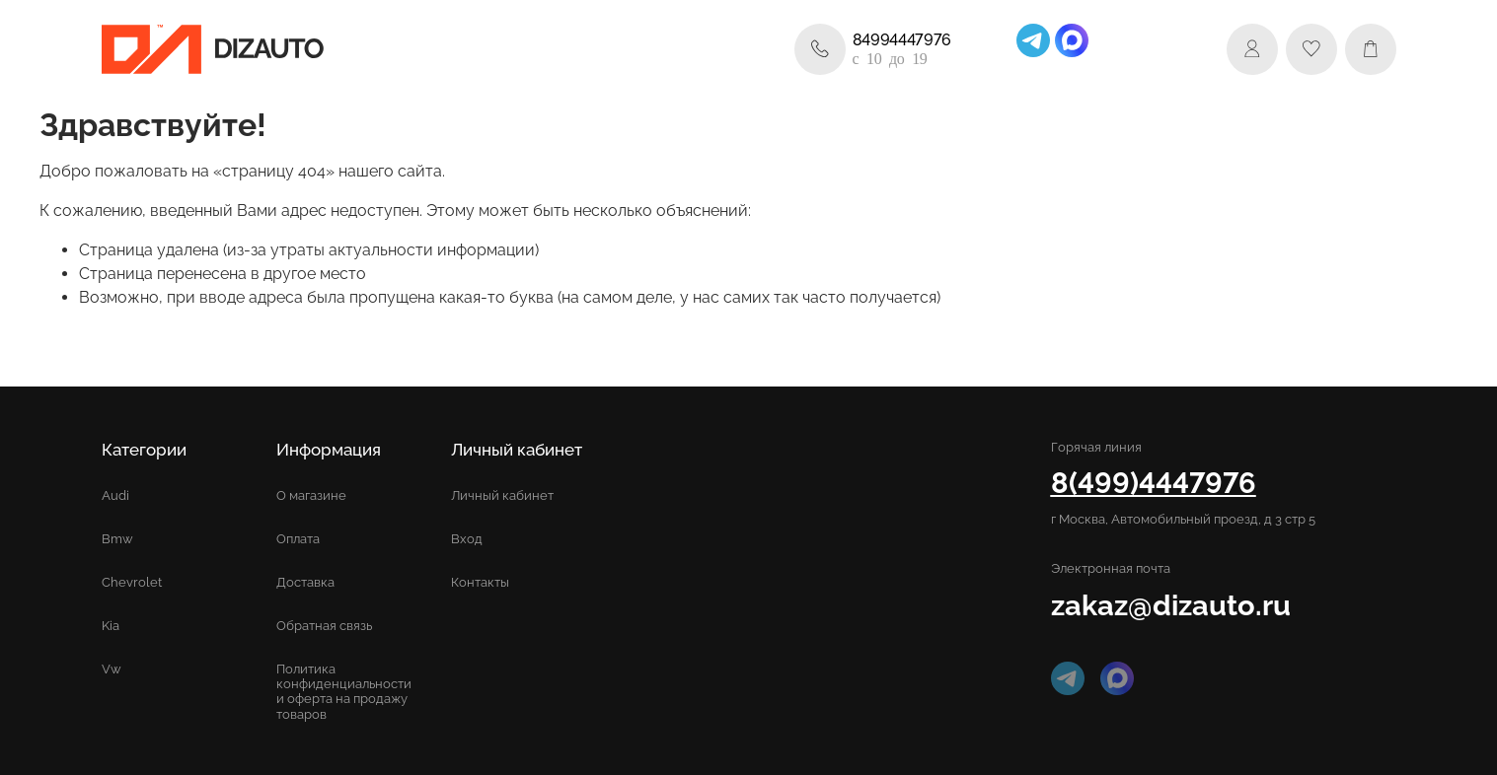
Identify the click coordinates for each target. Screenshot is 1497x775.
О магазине (311, 495)
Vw (111, 669)
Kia (110, 625)
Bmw (117, 538)
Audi (115, 495)
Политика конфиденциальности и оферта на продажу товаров (344, 691)
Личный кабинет (502, 495)
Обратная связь (324, 625)
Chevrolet (132, 582)
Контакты (480, 582)
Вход (467, 538)
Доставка (305, 582)
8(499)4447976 (1153, 482)
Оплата (298, 538)
